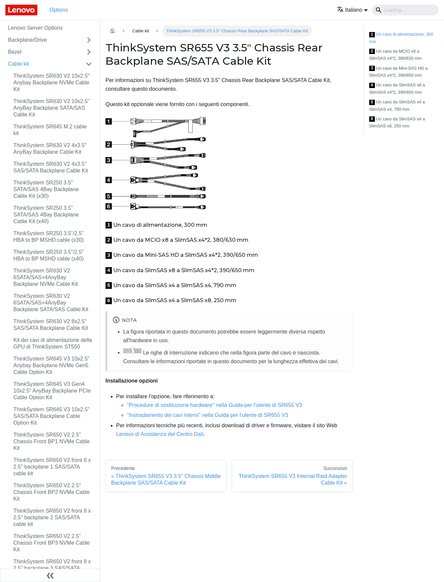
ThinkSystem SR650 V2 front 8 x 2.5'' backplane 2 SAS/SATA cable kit (52, 517)
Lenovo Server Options (35, 28)
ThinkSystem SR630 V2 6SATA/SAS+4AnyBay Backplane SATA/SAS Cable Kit (50, 302)
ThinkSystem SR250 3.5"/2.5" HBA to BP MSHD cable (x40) (48, 255)
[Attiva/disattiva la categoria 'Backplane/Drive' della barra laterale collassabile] (88, 40)
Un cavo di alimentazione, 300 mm (401, 38)
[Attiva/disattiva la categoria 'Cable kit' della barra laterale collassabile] (88, 64)
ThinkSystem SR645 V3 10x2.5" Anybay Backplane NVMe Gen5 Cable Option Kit (51, 365)
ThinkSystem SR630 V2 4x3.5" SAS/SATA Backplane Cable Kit (50, 167)
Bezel (14, 52)
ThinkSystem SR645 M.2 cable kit (50, 130)
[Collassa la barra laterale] (50, 575)
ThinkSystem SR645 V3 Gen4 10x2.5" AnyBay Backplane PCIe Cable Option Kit (52, 390)
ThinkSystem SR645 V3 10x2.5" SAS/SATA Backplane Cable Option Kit (51, 416)
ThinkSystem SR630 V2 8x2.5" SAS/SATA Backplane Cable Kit (50, 325)
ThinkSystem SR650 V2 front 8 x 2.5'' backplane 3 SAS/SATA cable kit (52, 568)
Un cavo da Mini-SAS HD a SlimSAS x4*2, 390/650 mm (398, 72)
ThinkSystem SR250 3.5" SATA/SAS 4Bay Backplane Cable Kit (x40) (46, 214)
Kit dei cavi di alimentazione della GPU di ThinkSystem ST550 (52, 343)
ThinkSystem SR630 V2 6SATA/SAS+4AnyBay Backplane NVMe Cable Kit (45, 277)
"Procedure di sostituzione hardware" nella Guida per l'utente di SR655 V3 (214, 405)
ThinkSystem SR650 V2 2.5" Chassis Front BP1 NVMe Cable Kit (51, 441)
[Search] (405, 10)
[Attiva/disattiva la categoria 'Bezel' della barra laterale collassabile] (88, 52)
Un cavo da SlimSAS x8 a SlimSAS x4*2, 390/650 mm (397, 88)
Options (58, 10)
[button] (352, 10)
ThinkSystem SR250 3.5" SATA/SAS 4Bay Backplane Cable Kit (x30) (46, 189)
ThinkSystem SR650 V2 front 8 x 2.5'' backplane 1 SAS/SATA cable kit (52, 466)
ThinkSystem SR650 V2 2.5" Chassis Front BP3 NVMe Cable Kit (51, 542)
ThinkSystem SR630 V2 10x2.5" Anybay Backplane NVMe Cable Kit (51, 82)
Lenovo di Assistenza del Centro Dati (159, 434)
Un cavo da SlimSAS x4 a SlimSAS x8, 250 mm (397, 122)
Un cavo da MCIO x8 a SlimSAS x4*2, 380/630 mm (395, 55)
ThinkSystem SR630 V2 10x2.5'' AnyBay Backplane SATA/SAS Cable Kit (51, 107)
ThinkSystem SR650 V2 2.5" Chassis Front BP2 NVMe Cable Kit (51, 492)
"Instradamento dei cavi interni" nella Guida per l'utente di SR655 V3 (207, 415)
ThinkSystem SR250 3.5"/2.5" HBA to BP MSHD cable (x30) (48, 236)
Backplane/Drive (27, 40)
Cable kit (18, 64)
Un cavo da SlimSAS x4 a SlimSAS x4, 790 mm (397, 105)
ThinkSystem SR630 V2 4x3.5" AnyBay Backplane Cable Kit (49, 148)
